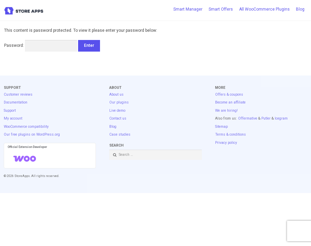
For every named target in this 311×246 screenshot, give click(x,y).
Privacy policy (226, 142)
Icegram (281, 118)
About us (116, 94)
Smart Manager (187, 9)
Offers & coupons (229, 94)
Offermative (247, 118)
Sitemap (221, 126)
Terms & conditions (230, 134)
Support (10, 110)
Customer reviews (18, 94)
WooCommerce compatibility (26, 126)
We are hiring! (226, 110)
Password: (40, 45)
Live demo (117, 110)
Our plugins (119, 102)
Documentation (15, 102)
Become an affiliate (230, 102)
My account (13, 118)
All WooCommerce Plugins (264, 9)
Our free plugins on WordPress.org (32, 134)
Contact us (117, 118)
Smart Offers (221, 9)
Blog (300, 9)
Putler (266, 118)
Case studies (119, 134)
